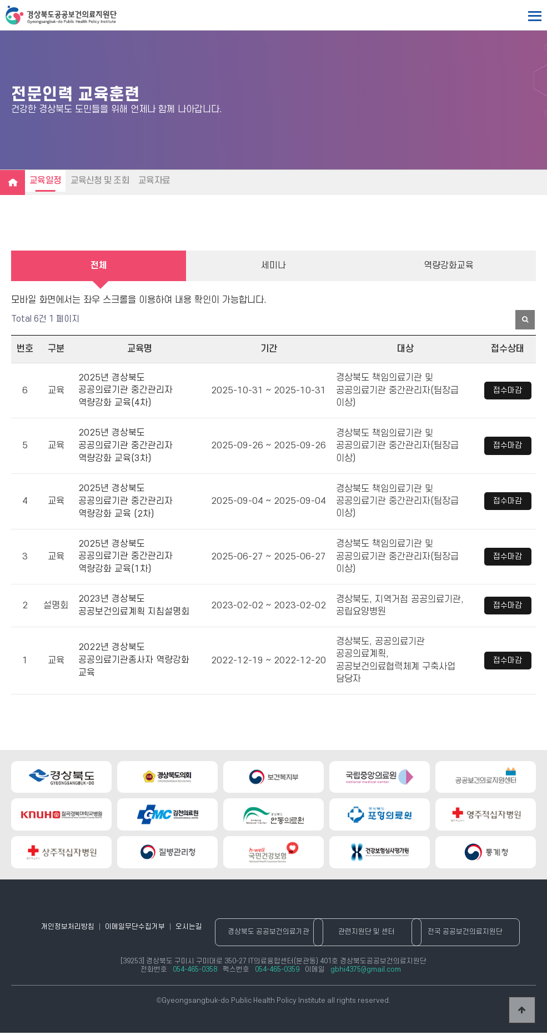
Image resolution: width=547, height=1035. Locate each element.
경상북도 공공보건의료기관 (274, 934)
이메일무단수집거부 (134, 929)
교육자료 (160, 181)
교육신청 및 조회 (103, 181)
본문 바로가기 (0, 0)
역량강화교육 (449, 267)
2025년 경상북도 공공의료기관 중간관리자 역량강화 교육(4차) (125, 392)
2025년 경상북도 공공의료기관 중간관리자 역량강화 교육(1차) (125, 556)
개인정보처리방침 (65, 929)
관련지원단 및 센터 (373, 934)
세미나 (273, 267)
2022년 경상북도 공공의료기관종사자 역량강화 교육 (133, 659)
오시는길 (188, 929)
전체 (99, 267)
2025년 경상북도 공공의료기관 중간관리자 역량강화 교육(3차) (125, 446)
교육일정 (46, 181)
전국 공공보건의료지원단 (471, 934)
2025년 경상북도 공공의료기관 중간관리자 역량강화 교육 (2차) (125, 501)
